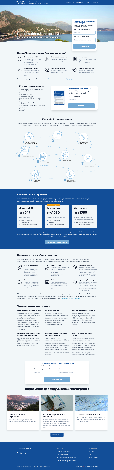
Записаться (84, 46)
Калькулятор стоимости (57, 242)
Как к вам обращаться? (82, 29)
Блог (87, 2)
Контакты (94, 2)
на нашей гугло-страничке (71, 298)
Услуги (68, 2)
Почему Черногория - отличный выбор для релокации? (61, 79)
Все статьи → (57, 435)
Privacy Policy (93, 457)
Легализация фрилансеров (66, 461)
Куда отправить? (75, 96)
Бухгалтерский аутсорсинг (66, 457)
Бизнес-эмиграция (63, 451)
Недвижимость (78, 2)
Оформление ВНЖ (63, 454)
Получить (81, 106)
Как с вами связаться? (81, 36)
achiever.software (92, 466)
